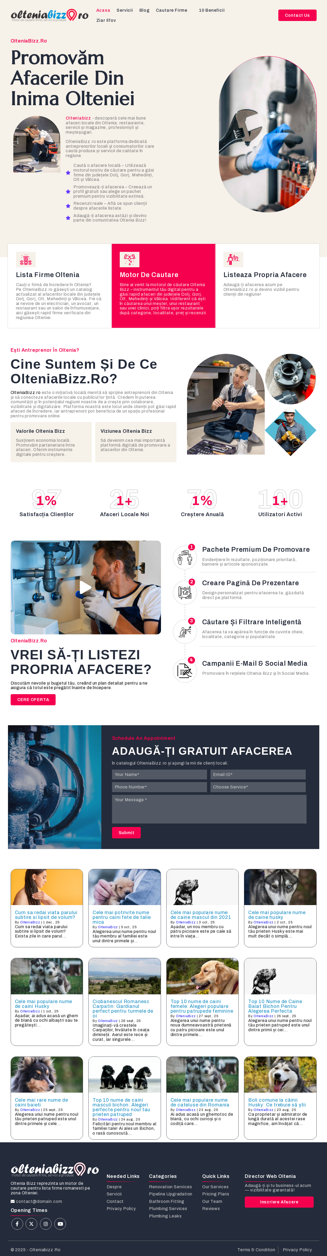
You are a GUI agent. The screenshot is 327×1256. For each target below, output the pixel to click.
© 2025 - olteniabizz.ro (36, 1249)
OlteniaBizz (30, 922)
